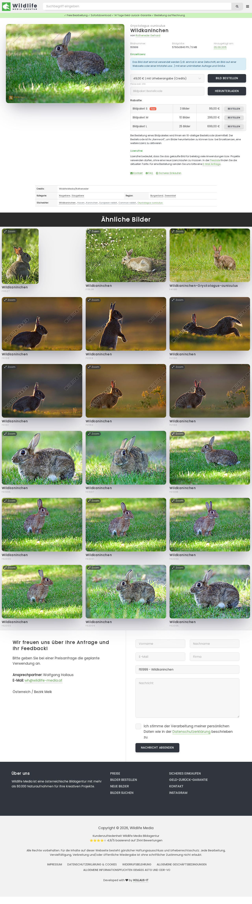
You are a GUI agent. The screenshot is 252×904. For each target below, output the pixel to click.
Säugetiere (78, 195)
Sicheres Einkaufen (168, 173)
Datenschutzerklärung (191, 731)
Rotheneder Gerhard (148, 35)
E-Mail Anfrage (211, 164)
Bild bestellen (227, 78)
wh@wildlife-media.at (43, 680)
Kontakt (136, 173)
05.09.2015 (220, 47)
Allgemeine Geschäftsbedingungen (182, 864)
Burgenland (156, 195)
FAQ (149, 173)
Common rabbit (127, 202)
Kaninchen (92, 202)
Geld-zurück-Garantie (188, 780)
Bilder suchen (121, 793)
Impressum (54, 864)
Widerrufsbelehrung (136, 864)
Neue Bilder (119, 786)
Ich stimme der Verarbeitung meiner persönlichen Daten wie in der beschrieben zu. (188, 731)
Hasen (80, 202)
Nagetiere (64, 195)
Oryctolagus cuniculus (147, 26)
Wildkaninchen (149, 30)
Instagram (178, 793)
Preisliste (215, 160)
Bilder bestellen (123, 780)
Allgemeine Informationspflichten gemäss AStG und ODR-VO (126, 870)
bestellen (234, 108)
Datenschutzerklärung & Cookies (92, 864)
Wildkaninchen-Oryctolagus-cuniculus (204, 286)
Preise (115, 773)
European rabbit (108, 202)
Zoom (114, 29)
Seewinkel (170, 195)
